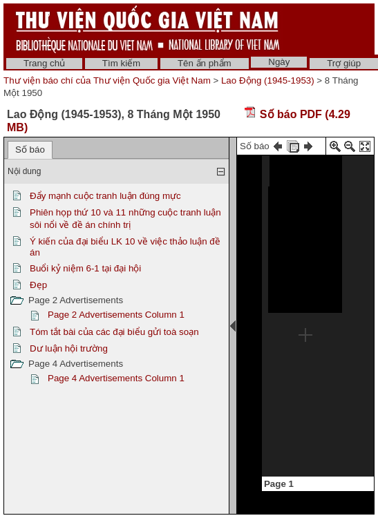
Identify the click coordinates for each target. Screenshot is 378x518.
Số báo (30, 149)
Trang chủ (44, 63)
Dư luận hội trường (69, 348)
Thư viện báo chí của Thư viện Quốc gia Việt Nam (107, 80)
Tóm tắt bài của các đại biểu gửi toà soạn (114, 332)
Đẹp (38, 285)
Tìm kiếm (121, 63)
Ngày (279, 62)
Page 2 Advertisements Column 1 (116, 314)
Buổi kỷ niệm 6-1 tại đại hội (85, 268)
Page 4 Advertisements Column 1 (116, 378)
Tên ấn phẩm (204, 63)
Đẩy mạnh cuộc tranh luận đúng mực (105, 196)
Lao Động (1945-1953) (267, 80)
